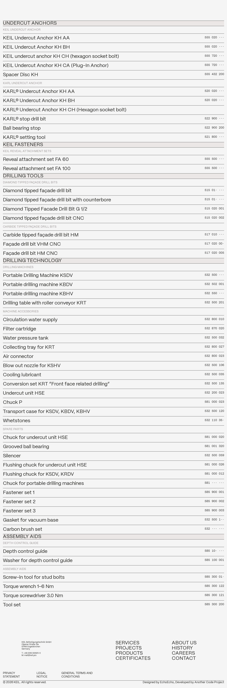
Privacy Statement (11, 675)
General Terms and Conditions (77, 675)
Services (127, 643)
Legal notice (42, 675)
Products (129, 653)
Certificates (133, 658)
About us (184, 643)
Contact (184, 658)
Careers (183, 653)
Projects (129, 648)
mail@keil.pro (30, 655)
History (182, 648)
